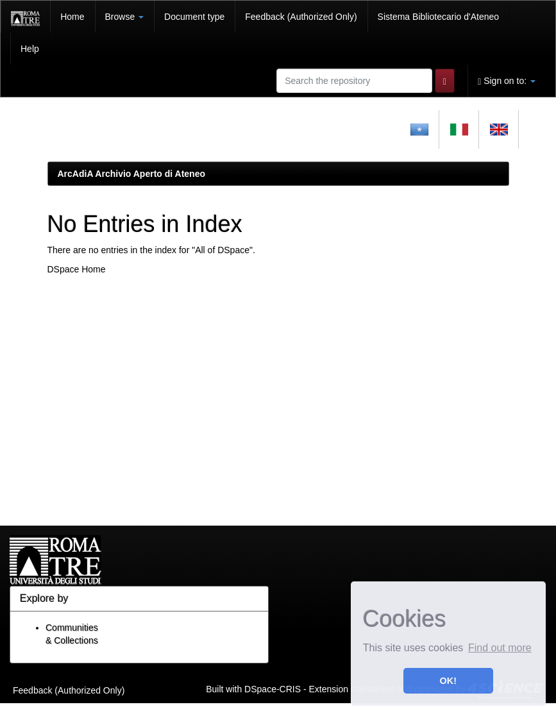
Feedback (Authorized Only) (301, 17)
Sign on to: (506, 81)
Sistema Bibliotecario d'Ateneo (438, 17)
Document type (194, 17)
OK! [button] (448, 681)
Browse (124, 17)
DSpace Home (76, 269)
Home (72, 17)
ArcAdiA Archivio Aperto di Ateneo (132, 174)
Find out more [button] (500, 647)
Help (30, 49)
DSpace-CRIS (272, 688)
